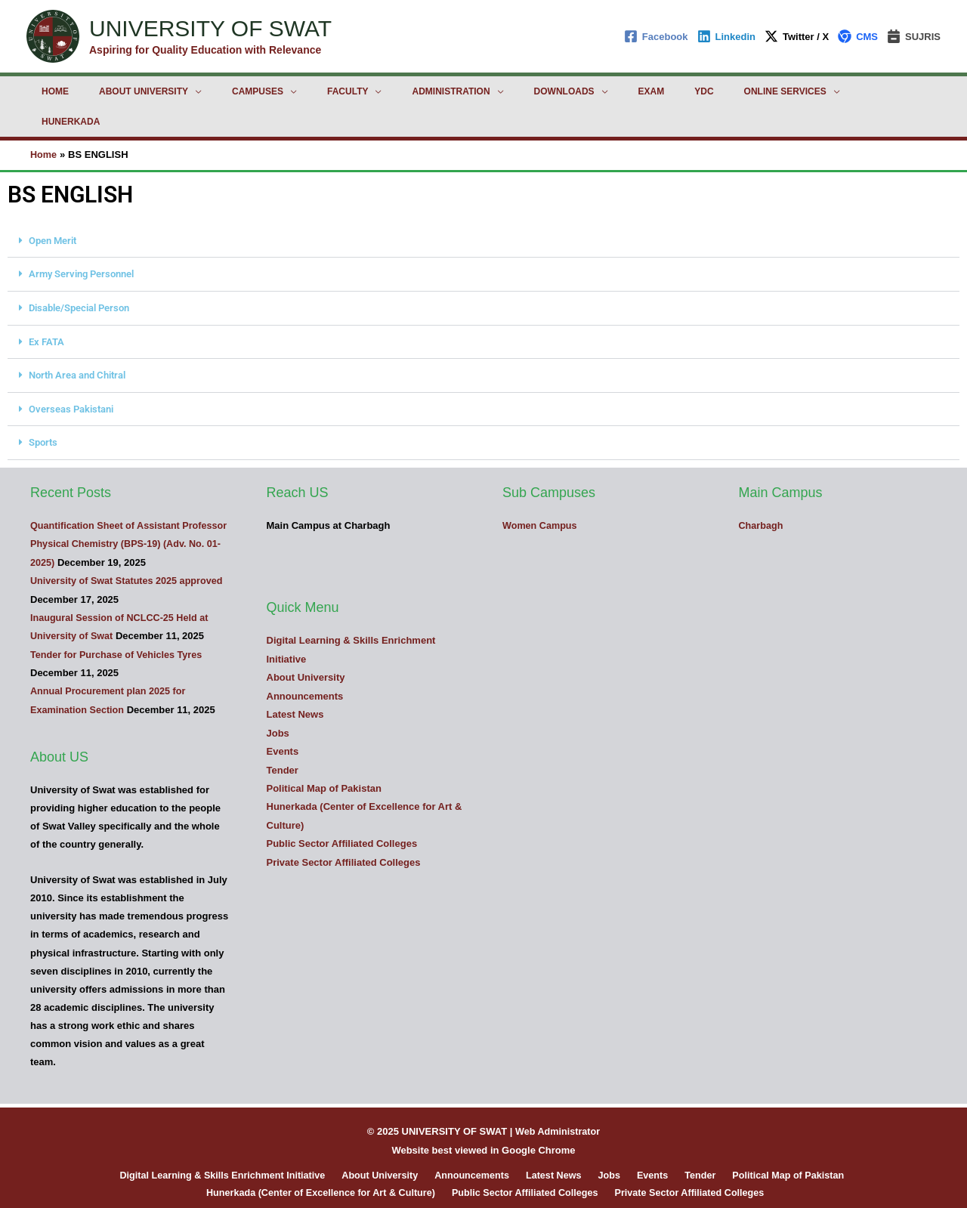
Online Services (682, 91)
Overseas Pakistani (71, 376)
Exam (573, 91)
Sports (43, 409)
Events (283, 715)
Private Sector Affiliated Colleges (344, 825)
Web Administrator (557, 1095)
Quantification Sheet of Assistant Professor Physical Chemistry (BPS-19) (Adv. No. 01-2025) (121, 509)
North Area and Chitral (77, 342)
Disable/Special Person (79, 276)
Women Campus (540, 491)
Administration (396, 91)
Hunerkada (784, 91)
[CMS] (858, 36)
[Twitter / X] (797, 36)
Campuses (227, 91)
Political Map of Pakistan (324, 752)
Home (49, 91)
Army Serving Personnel (81, 243)
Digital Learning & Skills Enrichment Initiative (238, 1139)
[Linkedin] (726, 36)
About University (125, 91)
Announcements (305, 661)
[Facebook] (656, 36)
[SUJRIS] (914, 36)
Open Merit (52, 209)
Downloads (498, 91)
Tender (282, 734)
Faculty (305, 91)
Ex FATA (46, 309)
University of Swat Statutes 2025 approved (129, 546)
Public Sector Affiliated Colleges (342, 807)
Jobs (278, 697)
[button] (483, 210)
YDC (613, 91)
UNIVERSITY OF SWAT (210, 28)
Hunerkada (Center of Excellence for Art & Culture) (323, 1157)
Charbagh (762, 491)
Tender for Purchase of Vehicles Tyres (118, 619)
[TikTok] (561, 1184)
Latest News (295, 679)
